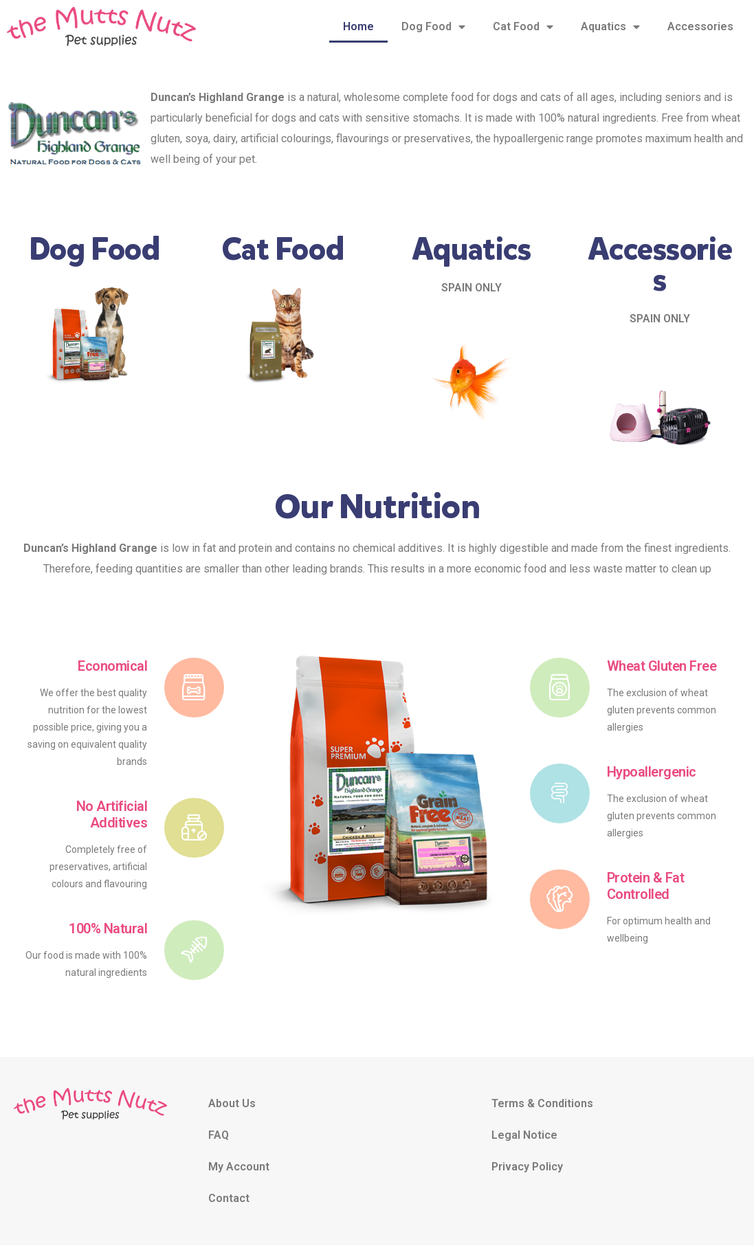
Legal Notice (524, 1135)
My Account (238, 1167)
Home (358, 26)
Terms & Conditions (542, 1104)
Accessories (700, 26)
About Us (232, 1104)
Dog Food (433, 26)
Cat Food (523, 26)
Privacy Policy (527, 1167)
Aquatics (610, 26)
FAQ (218, 1135)
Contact (229, 1198)
